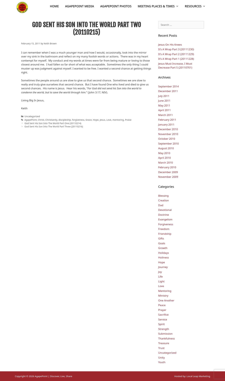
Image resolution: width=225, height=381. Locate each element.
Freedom (163, 229)
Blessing (163, 195)
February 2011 (167, 119)
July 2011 (164, 96)
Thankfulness (166, 338)
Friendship (164, 234)
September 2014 (168, 86)
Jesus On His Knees (170, 44)
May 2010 (164, 153)
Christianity (51, 119)
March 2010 (165, 162)
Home (54, 6)
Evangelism (165, 219)
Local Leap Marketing (198, 376)
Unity (161, 357)
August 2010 (166, 148)
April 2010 (164, 158)
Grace (88, 119)
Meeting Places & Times (160, 6)
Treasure (163, 343)
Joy (160, 272)
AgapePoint (31, 119)
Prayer (162, 310)
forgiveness (78, 119)
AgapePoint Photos (116, 6)
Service (162, 319)
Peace (162, 305)
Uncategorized (32, 116)
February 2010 (167, 167)
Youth (161, 362)
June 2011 (164, 100)
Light (161, 281)
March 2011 (165, 115)
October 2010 (166, 138)
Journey (163, 267)
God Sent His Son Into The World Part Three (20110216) (54, 126)
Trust (161, 348)
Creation (163, 200)
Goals (161, 243)
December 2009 (168, 172)
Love (108, 119)
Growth (163, 248)
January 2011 (166, 124)
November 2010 (168, 134)
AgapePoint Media (79, 6)
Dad (160, 205)
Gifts (161, 238)
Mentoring (164, 291)
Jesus (102, 119)
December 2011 (168, 91)
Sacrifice (163, 314)
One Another (166, 300)
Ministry (163, 295)
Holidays (163, 253)
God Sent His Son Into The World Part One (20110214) (53, 123)
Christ (41, 119)
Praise (128, 119)
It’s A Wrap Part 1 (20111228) (176, 59)
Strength (163, 329)
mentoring (118, 119)
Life (160, 276)
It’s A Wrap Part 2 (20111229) (176, 54)
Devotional (165, 210)
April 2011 (164, 110)
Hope (95, 119)
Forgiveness (165, 224)
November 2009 (168, 177)
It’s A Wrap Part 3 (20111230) (176, 49)
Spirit (161, 324)
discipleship (64, 119)
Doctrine (163, 214)
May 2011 (164, 105)
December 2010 (168, 129)
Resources (197, 6)
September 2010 (168, 143)
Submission (165, 333)
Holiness (163, 257)
